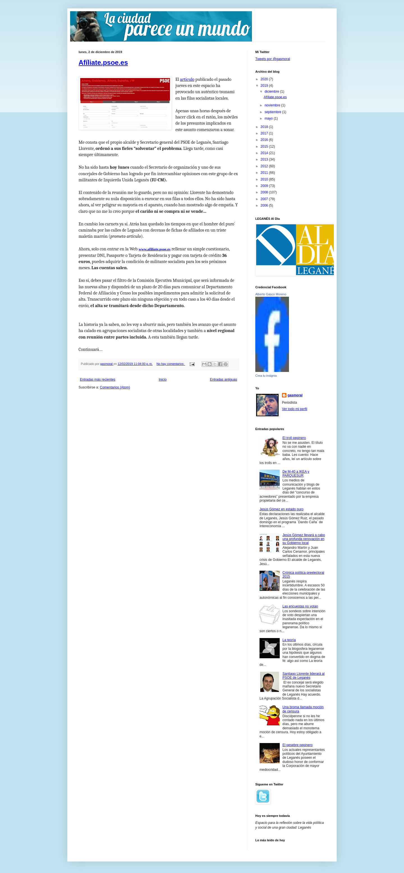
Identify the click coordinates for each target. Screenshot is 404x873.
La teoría (289, 640)
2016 (265, 140)
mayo (269, 118)
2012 (265, 166)
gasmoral (295, 395)
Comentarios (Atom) (115, 387)
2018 (265, 127)
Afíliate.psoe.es (103, 62)
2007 (265, 199)
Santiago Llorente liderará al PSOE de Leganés (304, 676)
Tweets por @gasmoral (272, 59)
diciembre (272, 91)
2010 (265, 179)
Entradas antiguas (223, 379)
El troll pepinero (294, 438)
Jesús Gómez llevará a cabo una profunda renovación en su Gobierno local (304, 539)
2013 (265, 159)
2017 (265, 133)
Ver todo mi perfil (294, 409)
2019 (265, 86)
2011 (265, 173)
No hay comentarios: (171, 363)
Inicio (163, 379)
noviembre (273, 105)
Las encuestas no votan (300, 606)
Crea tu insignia (266, 375)
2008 (265, 192)
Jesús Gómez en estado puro (282, 509)
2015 (265, 146)
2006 (265, 205)
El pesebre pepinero (298, 745)
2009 (265, 186)
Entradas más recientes (97, 379)
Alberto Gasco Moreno (270, 294)
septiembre (273, 112)
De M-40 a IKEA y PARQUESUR (296, 473)
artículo (187, 79)
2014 (265, 153)
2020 (265, 79)
